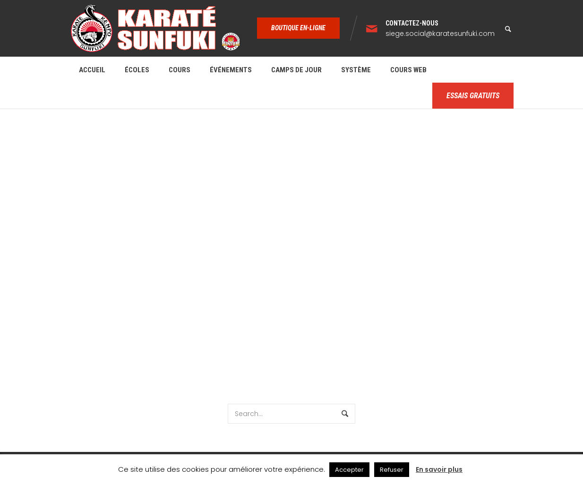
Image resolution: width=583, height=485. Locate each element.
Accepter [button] (349, 469)
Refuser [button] (391, 469)
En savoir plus (439, 469)
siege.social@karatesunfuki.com (440, 33)
